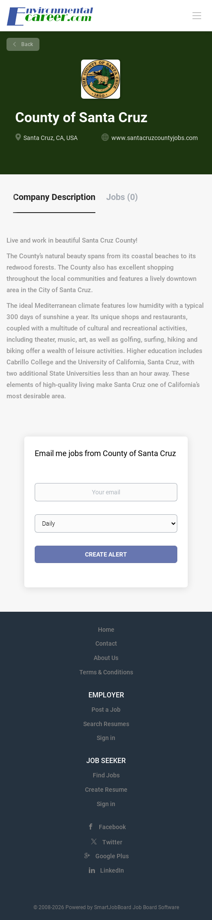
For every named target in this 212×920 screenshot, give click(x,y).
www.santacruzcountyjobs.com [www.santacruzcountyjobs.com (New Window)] (154, 137)
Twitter (112, 842)
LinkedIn (112, 870)
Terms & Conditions (106, 672)
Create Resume (106, 789)
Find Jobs (106, 775)
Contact (106, 643)
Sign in (106, 737)
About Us (106, 657)
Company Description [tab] (54, 197)
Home (106, 629)
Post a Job (106, 709)
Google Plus (112, 856)
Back (26, 44)
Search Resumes (106, 723)
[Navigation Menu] (196, 15)
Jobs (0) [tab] (122, 197)
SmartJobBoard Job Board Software (136, 907)
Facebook (112, 826)
